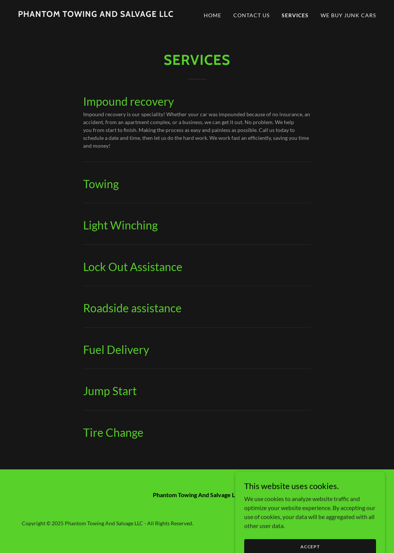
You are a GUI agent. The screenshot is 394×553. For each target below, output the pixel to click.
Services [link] (295, 15)
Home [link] (212, 15)
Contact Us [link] (251, 15)
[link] (95, 14)
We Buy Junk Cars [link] (348, 15)
